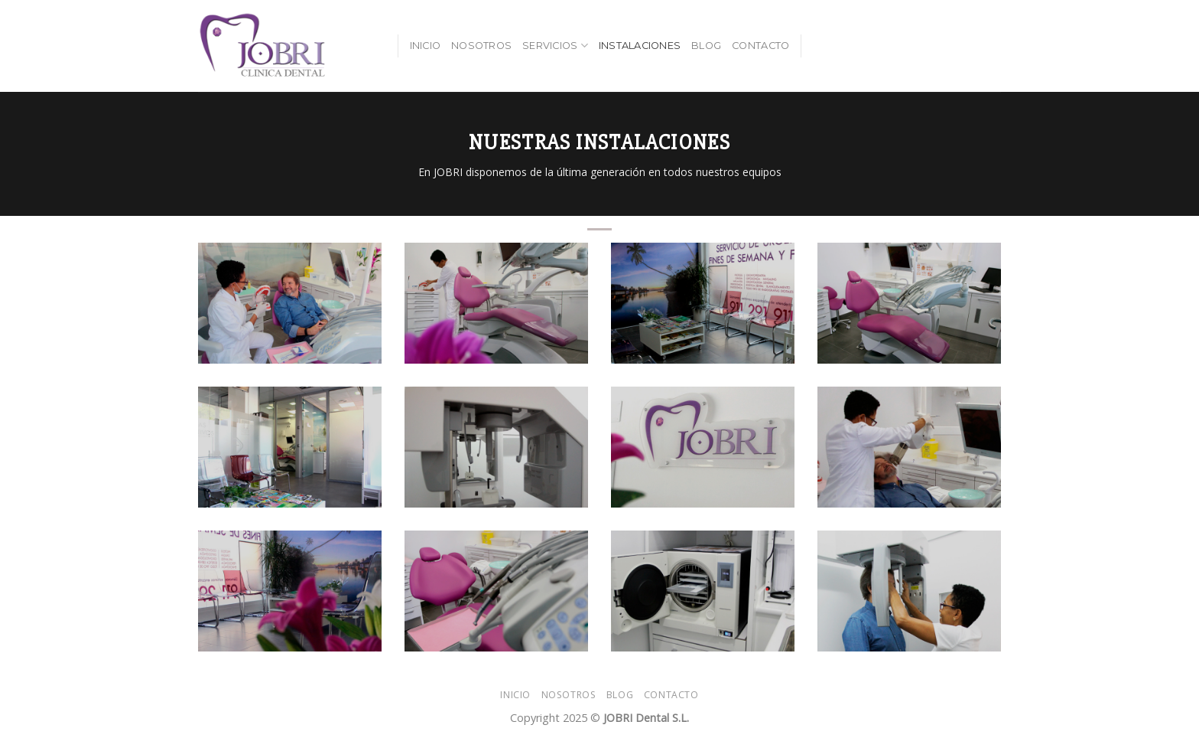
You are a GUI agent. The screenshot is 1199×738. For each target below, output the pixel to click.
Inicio (425, 45)
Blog (706, 45)
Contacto (760, 45)
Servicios (555, 45)
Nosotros (481, 45)
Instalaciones (640, 45)
